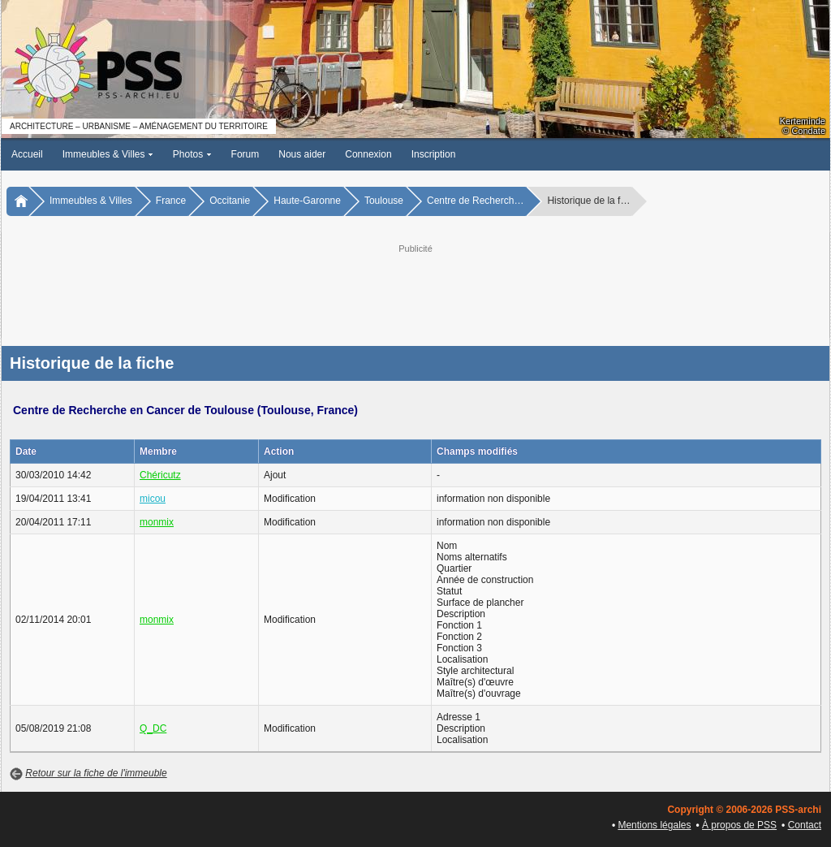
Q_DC (153, 728)
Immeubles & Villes (107, 154)
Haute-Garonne (307, 200)
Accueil (27, 154)
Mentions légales (654, 825)
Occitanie (229, 200)
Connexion (368, 154)
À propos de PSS (739, 825)
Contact (804, 825)
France (171, 200)
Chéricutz (160, 475)
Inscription (433, 154)
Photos (192, 154)
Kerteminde (802, 121)
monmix (157, 522)
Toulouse (383, 200)
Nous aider (301, 154)
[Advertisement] (415, 293)
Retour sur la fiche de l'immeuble (95, 773)
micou (153, 498)
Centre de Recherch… (475, 200)
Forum (245, 154)
